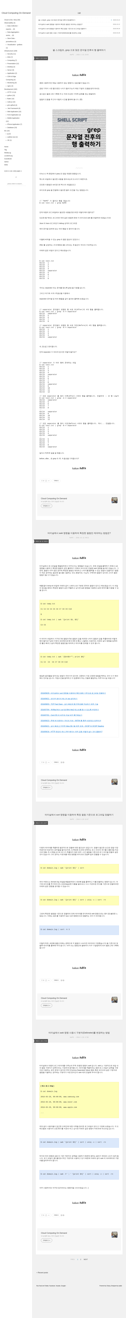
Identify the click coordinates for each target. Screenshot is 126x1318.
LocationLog (8, 156)
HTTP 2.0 (11, 92)
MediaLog (7, 153)
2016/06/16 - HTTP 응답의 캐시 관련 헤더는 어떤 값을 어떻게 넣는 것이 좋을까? (71, 761)
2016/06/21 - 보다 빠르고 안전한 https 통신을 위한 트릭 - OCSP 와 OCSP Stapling (72, 755)
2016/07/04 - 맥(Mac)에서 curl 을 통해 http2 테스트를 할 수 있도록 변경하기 (70, 739)
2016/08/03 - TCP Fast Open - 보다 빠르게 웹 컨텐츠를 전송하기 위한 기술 (69, 733)
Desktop (11, 67)
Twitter (47, 1315)
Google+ (63, 1315)
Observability (9, 23)
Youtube (58, 1315)
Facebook (52, 1315)
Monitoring (12, 83)
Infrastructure (10, 51)
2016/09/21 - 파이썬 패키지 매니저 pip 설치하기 (59, 728)
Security (11, 54)
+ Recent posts (42, 1302)
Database (12, 127)
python (11, 95)
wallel (120, 1315)
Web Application (14, 111)
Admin (6, 162)
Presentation (13, 63)
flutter (10, 99)
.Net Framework (13, 108)
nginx (10, 86)
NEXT (85, 1288)
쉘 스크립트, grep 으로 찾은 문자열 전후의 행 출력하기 (56, 20)
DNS (10, 57)
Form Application (14, 115)
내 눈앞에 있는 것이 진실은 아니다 (52, 531)
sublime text (12, 137)
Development (10, 89)
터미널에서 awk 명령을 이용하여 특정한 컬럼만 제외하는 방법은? (60, 24)
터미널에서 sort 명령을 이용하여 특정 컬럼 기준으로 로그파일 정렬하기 (62, 29)
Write (6, 165)
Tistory (108, 1315)
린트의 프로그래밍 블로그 (13, 171)
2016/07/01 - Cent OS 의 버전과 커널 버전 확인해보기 (61, 744)
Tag (5, 150)
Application (12, 73)
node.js (11, 102)
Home (6, 147)
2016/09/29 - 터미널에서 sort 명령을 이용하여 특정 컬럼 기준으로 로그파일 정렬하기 (73, 722)
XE (9, 140)
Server (10, 70)
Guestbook (8, 159)
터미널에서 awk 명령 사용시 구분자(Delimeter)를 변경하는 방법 (59, 33)
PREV (72, 1288)
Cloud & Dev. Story (12, 20)
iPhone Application (14, 124)
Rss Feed (39, 1315)
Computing (12, 60)
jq (9, 134)
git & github (12, 105)
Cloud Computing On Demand (16, 13)
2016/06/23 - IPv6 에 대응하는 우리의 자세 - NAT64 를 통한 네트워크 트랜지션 (71, 750)
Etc (7, 131)
